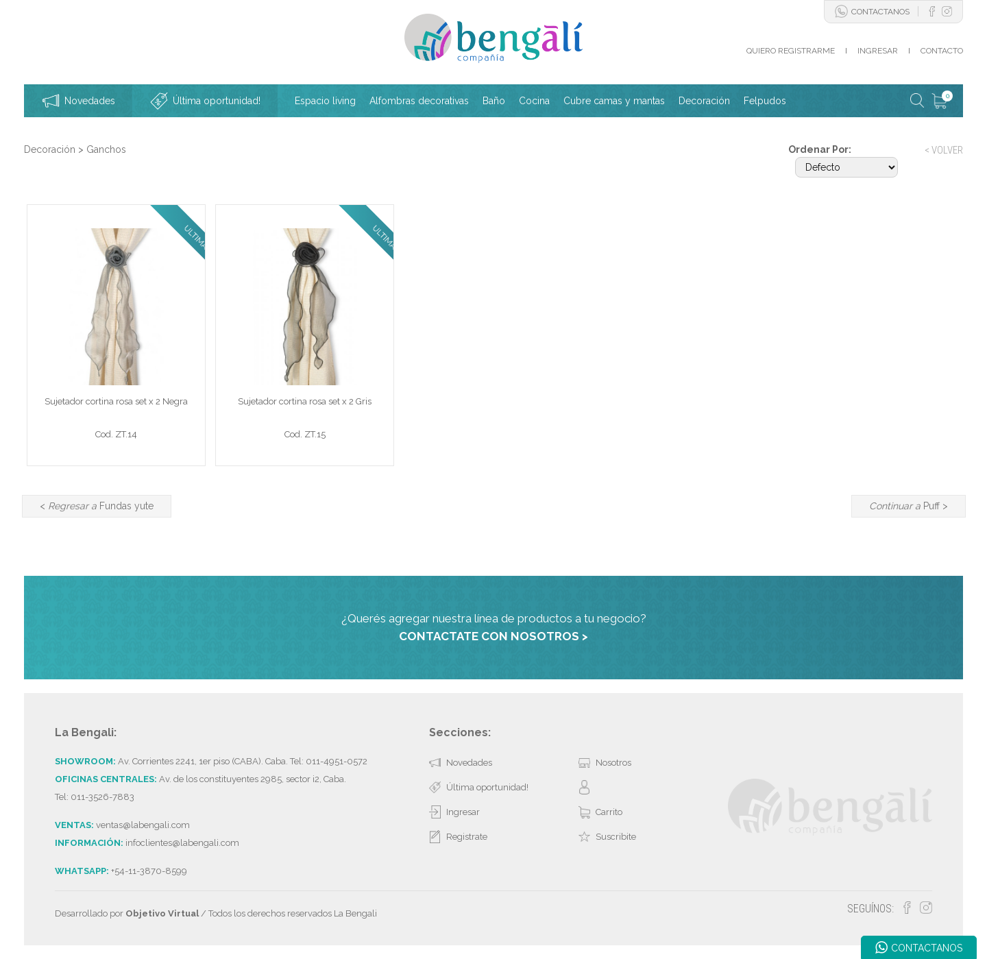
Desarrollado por (127, 913)
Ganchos (106, 149)
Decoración (49, 149)
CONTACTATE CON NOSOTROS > (493, 636)
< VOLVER (944, 150)
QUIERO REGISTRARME (790, 51)
